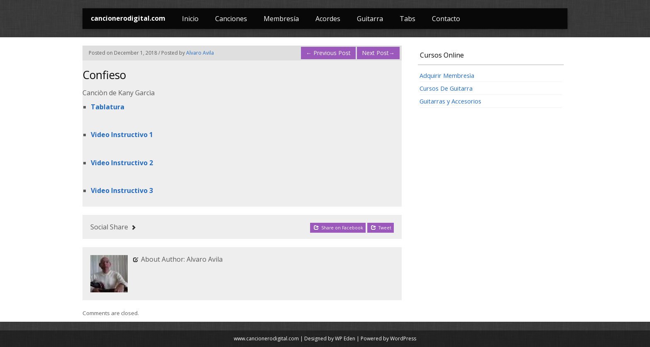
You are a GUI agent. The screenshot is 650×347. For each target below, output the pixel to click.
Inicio (190, 18)
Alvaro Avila (200, 52)
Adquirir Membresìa (447, 75)
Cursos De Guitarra (446, 88)
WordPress (403, 338)
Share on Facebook (338, 227)
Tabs (407, 18)
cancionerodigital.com (128, 18)
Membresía (281, 18)
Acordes (327, 18)
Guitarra (370, 18)
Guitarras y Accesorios (450, 101)
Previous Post (328, 53)
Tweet (381, 227)
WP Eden (345, 338)
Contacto (446, 18)
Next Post (378, 53)
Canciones (231, 18)
